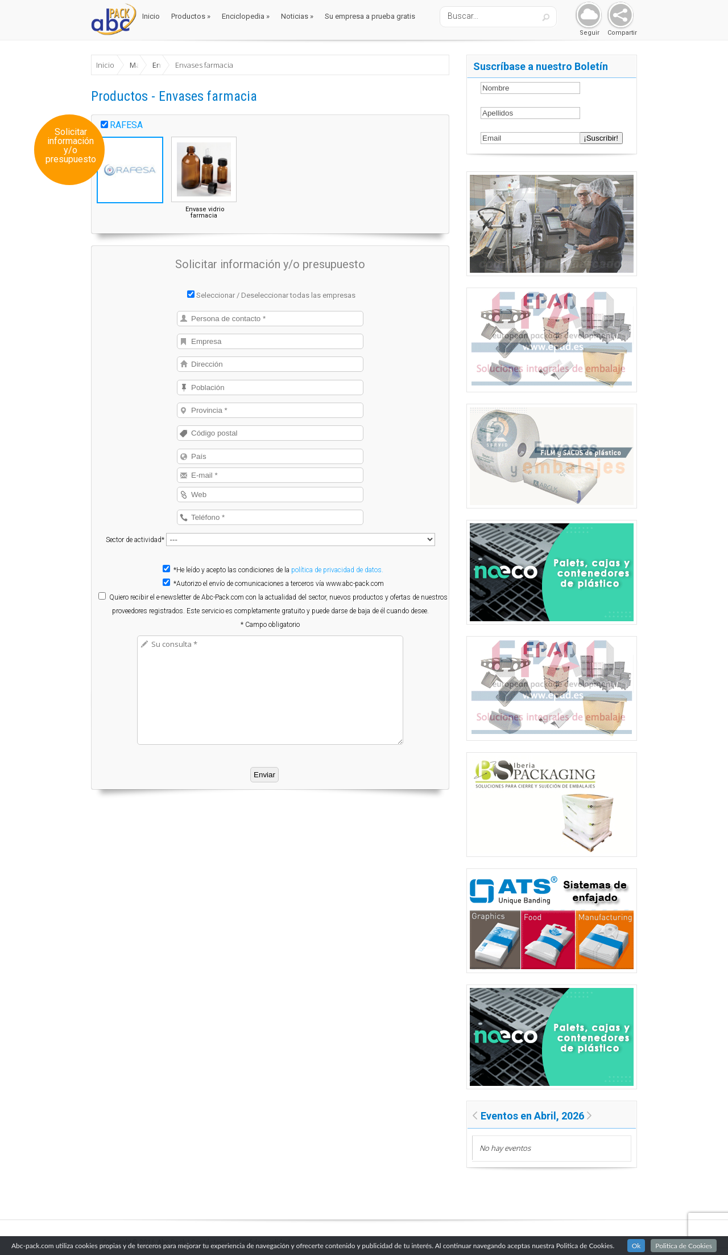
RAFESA (126, 125)
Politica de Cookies (683, 1246)
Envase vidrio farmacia (205, 212)
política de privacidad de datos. (337, 570)
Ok (636, 1246)
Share (618, 16)
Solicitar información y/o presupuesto (71, 146)
